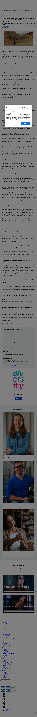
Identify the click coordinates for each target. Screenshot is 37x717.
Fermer (25, 123)
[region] (18, 116)
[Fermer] (31, 106)
